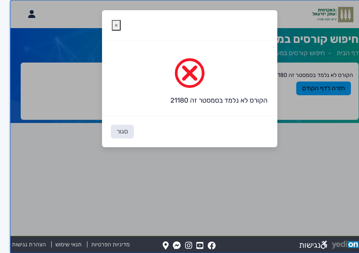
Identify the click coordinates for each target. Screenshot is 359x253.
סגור (112, 131)
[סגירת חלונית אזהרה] (106, 25)
